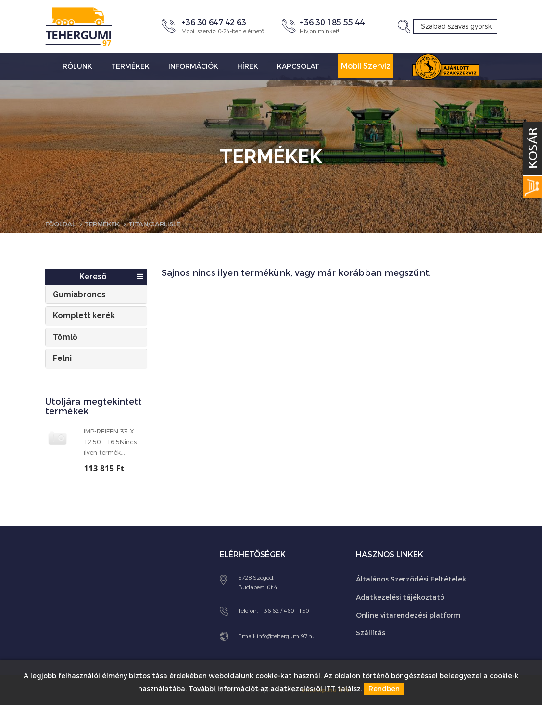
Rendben (384, 688)
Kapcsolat (298, 66)
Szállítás (370, 633)
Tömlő (65, 337)
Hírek (247, 66)
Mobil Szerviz (366, 66)
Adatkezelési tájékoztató (400, 597)
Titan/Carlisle (163, 224)
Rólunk (77, 66)
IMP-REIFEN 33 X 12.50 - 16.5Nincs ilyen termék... (110, 442)
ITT (330, 688)
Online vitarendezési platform (408, 615)
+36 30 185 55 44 (332, 22)
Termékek (130, 66)
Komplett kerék (84, 315)
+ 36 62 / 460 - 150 (284, 611)
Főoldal (61, 224)
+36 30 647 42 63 (213, 22)
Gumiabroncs (79, 294)
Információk (193, 66)
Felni (62, 358)
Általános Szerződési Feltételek (411, 579)
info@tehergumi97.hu (286, 636)
